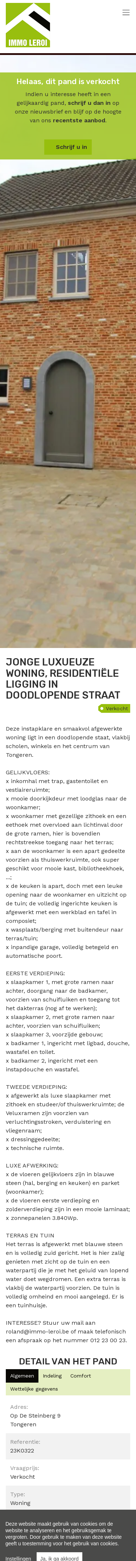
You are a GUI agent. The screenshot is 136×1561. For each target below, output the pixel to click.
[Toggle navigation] (126, 13)
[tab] (22, 1376)
